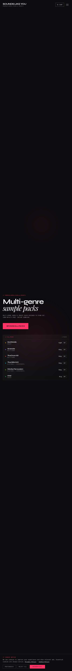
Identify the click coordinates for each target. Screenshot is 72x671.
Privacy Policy (30, 662)
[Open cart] (59, 5)
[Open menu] (67, 5)
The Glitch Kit (12, 362)
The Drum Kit (12, 356)
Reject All (23, 666)
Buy (65, 342)
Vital (9, 376)
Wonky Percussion (15, 369)
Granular (11, 349)
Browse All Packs (16, 326)
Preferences (9, 666)
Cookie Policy (44, 662)
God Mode (11, 342)
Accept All (37, 666)
